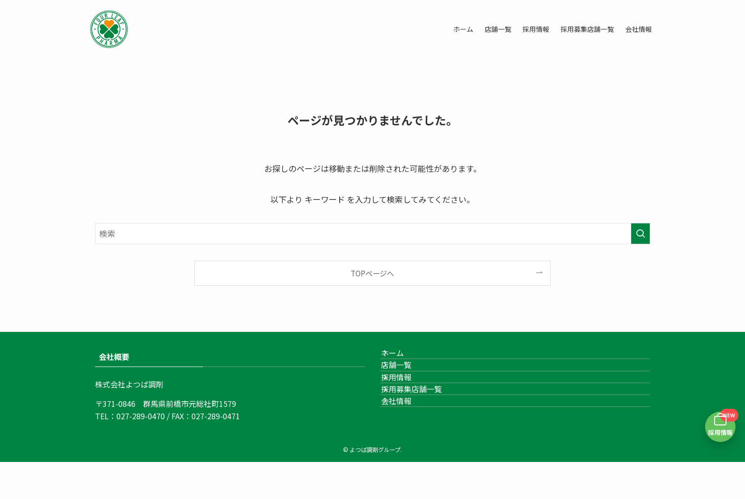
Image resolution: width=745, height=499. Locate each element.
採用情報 (407, 403)
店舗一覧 (407, 380)
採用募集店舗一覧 (422, 425)
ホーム (403, 358)
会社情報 (407, 448)
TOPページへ (372, 273)
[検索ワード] (372, 233)
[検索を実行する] (640, 233)
